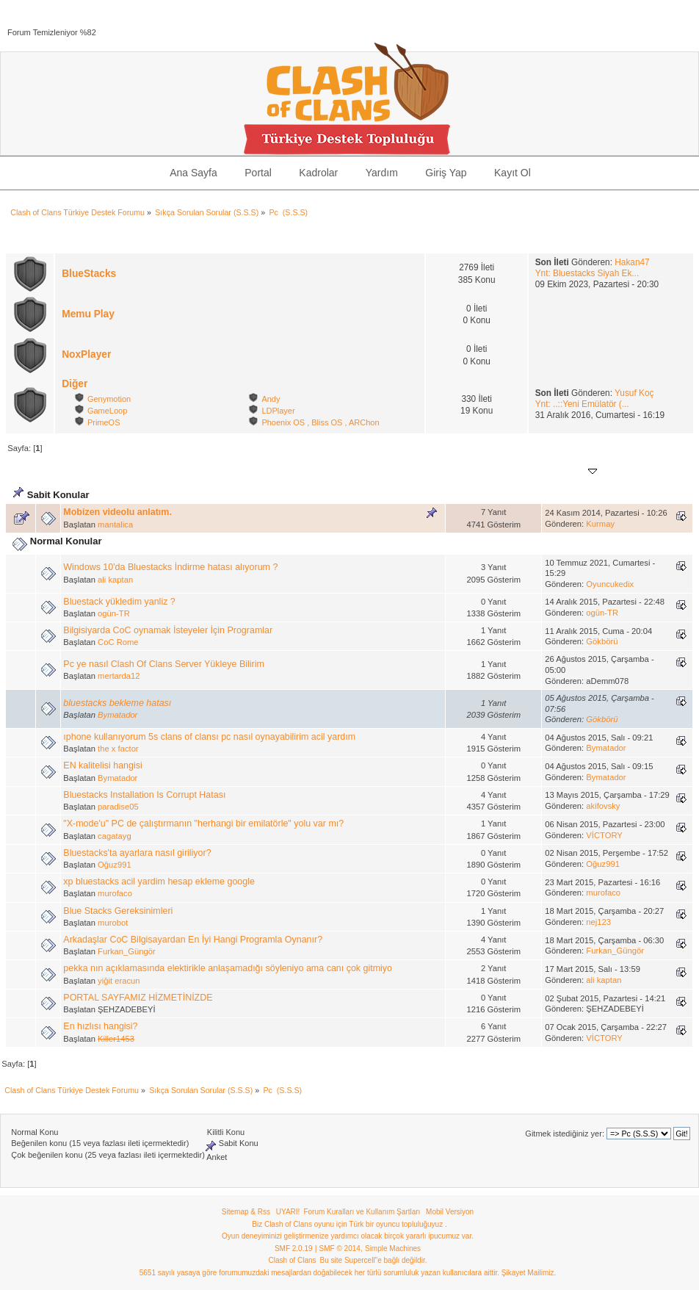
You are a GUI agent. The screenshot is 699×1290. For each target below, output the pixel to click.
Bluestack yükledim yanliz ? (119, 602)
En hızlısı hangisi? (100, 1026)
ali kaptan (115, 579)
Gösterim (509, 472)
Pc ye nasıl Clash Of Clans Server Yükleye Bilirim (163, 664)
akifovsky (603, 805)
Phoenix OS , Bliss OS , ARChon (320, 422)
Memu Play (88, 314)
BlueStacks (89, 273)
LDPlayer (277, 410)
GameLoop (107, 410)
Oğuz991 (114, 864)
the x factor (118, 748)
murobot (113, 922)
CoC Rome (118, 642)
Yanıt (468, 472)
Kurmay (600, 523)
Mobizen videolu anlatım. (117, 512)
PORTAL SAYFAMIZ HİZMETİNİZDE (137, 997)
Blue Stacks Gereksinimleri (118, 911)
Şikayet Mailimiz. (528, 1273)
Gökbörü (601, 641)
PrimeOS (103, 422)
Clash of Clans (292, 1260)
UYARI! (288, 1212)
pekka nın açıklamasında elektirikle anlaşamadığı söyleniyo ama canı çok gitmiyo (227, 968)
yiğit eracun (119, 980)
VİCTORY (604, 835)
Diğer (74, 383)
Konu (80, 472)
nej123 (598, 922)
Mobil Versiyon (450, 1212)
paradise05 (118, 806)
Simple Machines (393, 1248)
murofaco (115, 893)
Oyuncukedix (610, 584)
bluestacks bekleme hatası (117, 703)
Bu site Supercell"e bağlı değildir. (373, 1260)
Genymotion (109, 398)
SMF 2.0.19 (294, 1248)
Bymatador (117, 714)
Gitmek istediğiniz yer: (564, 1133)
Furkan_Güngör (127, 951)
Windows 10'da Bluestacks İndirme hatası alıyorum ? (170, 567)
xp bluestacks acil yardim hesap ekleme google (159, 881)
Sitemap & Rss (246, 1212)
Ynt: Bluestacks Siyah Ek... (587, 273)
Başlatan (120, 472)
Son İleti (572, 472)
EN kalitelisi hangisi (102, 765)
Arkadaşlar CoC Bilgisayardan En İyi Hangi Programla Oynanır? (192, 939)
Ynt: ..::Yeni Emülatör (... (582, 404)
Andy (270, 398)
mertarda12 (119, 675)
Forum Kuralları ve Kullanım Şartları (361, 1212)
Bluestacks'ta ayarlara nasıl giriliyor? (137, 853)
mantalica (115, 524)
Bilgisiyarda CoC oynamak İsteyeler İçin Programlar (167, 630)
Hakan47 (632, 262)
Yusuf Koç (634, 393)
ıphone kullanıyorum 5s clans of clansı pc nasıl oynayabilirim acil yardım (209, 737)
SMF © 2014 (340, 1248)
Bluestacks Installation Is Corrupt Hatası (144, 795)
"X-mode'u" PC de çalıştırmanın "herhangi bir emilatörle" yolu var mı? (203, 823)
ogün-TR (114, 613)
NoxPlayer (86, 354)
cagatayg (114, 836)
